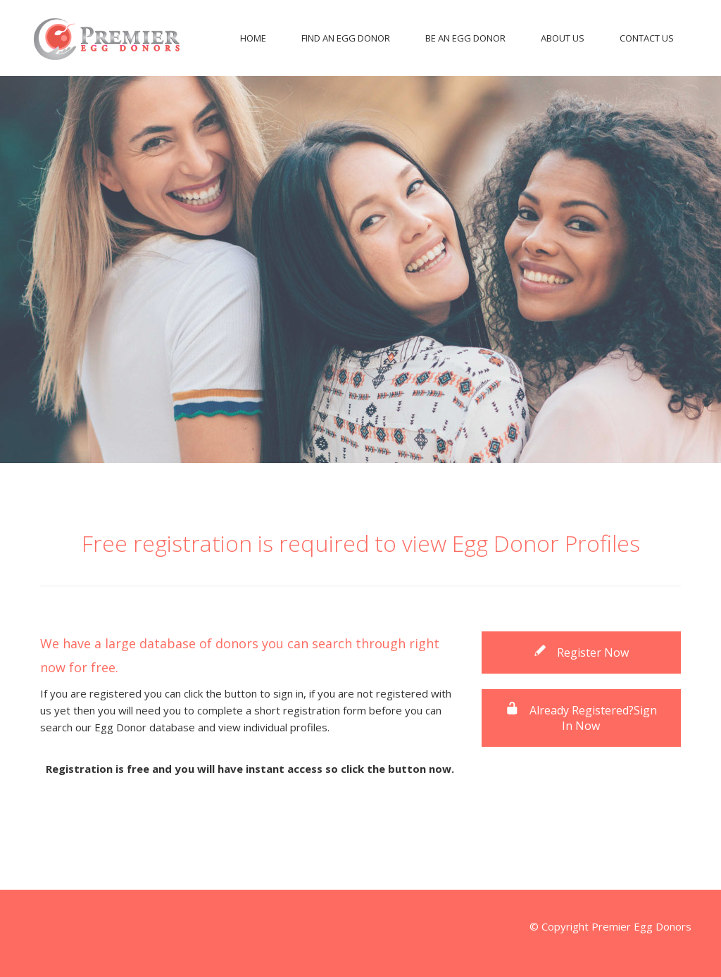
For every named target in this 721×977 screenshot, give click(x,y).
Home (253, 38)
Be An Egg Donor (465, 38)
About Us (562, 38)
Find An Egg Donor (345, 38)
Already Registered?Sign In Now (581, 717)
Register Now (581, 652)
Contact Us (647, 38)
